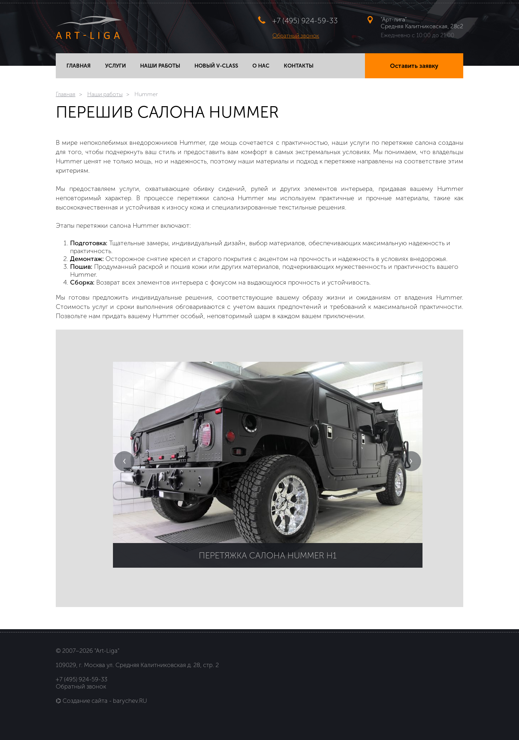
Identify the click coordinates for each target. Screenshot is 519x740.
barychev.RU (130, 700)
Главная (65, 94)
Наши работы (105, 94)
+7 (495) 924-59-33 (305, 20)
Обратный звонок (295, 35)
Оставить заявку (414, 65)
